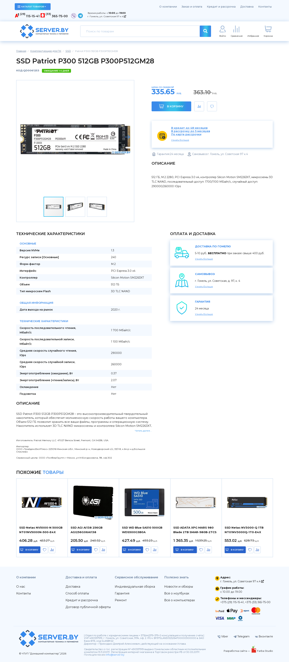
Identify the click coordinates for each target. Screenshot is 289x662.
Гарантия (122, 593)
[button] (127, 137)
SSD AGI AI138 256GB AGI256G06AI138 (86, 530)
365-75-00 (60, 16)
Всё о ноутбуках (176, 593)
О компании (168, 6)
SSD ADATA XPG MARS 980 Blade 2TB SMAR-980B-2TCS (195, 530)
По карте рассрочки (186, 134)
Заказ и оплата (192, 6)
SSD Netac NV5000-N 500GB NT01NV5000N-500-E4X (40, 530)
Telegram (242, 636)
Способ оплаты (77, 593)
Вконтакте (264, 636)
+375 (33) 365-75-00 (258, 602)
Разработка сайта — (237, 650)
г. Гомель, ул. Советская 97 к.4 (106, 16)
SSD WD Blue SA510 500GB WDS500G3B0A (142, 530)
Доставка (247, 6)
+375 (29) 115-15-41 (232, 602)
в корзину (32, 549)
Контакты (265, 6)
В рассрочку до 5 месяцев (190, 131)
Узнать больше (180, 140)
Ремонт (121, 600)
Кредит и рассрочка (221, 6)
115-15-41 (33, 16)
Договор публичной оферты (88, 607)
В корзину (171, 106)
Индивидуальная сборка (135, 586)
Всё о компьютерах (179, 600)
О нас (20, 586)
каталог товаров (32, 6)
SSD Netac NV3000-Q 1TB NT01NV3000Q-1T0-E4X (244, 530)
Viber (223, 636)
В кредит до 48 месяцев (189, 128)
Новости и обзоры (178, 586)
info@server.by (115, 654)
